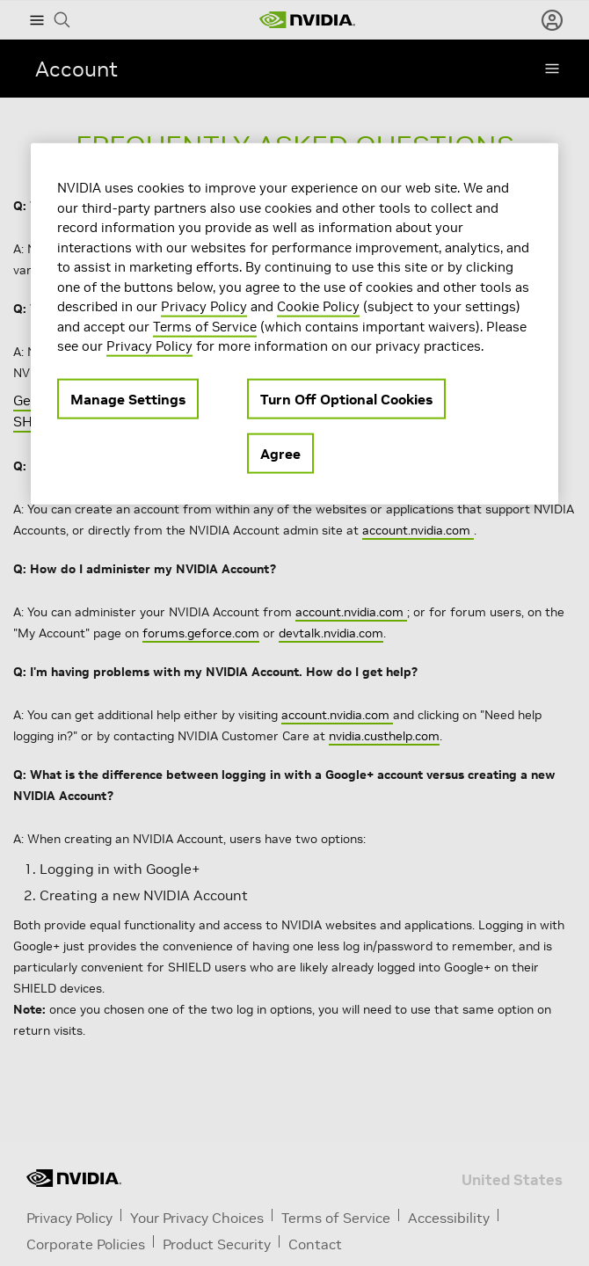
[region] (294, 324)
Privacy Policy (204, 306)
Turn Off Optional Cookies (346, 398)
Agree (280, 453)
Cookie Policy (318, 306)
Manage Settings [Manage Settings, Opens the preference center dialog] (127, 398)
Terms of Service (205, 325)
